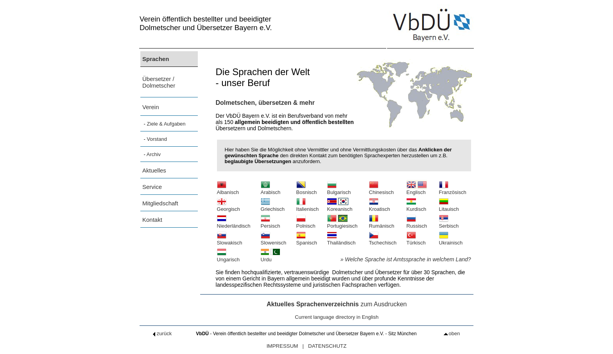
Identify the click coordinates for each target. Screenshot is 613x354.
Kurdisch (417, 206)
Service (152, 186)
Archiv (154, 154)
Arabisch (271, 190)
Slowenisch (274, 240)
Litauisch (449, 206)
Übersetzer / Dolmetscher (158, 82)
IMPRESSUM (282, 346)
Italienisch (307, 206)
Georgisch (228, 206)
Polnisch (305, 223)
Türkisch (416, 240)
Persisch (270, 223)
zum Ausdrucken (337, 304)
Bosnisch (306, 190)
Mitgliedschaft (160, 203)
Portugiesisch (342, 223)
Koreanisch (340, 206)
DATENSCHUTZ (327, 346)
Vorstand (157, 139)
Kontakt (152, 219)
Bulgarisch (339, 190)
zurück (161, 333)
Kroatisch (379, 206)
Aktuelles (154, 170)
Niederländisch (234, 223)
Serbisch (449, 223)
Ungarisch (228, 257)
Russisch (417, 223)
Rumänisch (381, 223)
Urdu (270, 257)
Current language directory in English (336, 317)
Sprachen (155, 59)
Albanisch (228, 190)
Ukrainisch (451, 240)
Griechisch (273, 206)
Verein (150, 107)
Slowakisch (229, 240)
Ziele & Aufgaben (166, 124)
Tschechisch (383, 240)
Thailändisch (341, 240)
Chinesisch (381, 190)
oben (451, 333)
